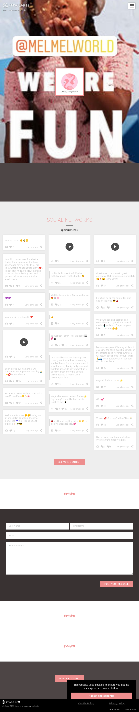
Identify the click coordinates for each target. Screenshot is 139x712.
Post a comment (69, 678)
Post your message (116, 584)
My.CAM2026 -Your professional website (20, 703)
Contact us (130, 709)
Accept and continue (101, 695)
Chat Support (115, 709)
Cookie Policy (86, 703)
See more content (69, 462)
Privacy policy (117, 703)
